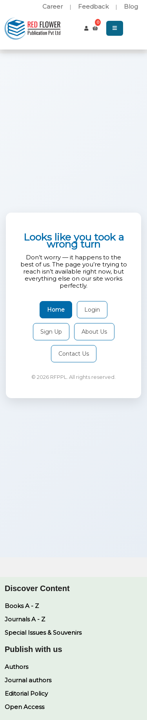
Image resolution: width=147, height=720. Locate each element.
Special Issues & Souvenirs (43, 632)
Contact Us (73, 353)
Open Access (24, 707)
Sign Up (51, 331)
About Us (94, 331)
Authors (16, 666)
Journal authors (28, 680)
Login (92, 309)
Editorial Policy (26, 693)
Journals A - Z (25, 619)
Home (56, 309)
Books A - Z (22, 606)
